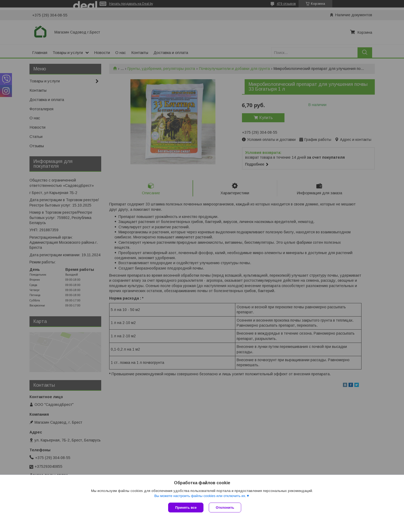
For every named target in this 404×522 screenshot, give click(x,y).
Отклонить (225, 508)
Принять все (186, 508)
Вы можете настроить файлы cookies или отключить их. (200, 496)
